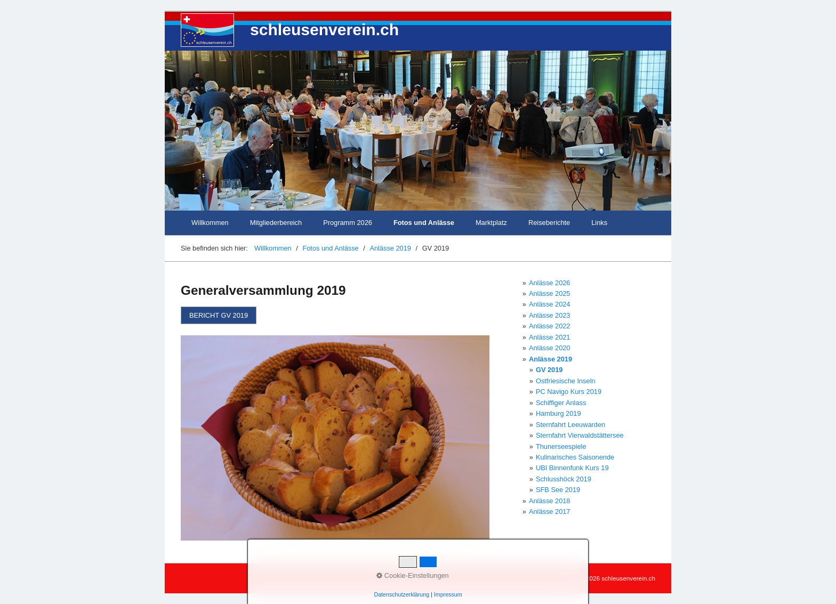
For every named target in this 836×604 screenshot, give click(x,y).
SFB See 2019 (558, 490)
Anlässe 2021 (549, 337)
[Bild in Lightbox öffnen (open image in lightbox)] (335, 438)
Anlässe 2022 (549, 326)
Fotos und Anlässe (423, 223)
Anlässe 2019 (550, 359)
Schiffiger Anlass (561, 403)
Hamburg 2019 (558, 413)
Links (599, 223)
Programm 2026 (347, 223)
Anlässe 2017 (549, 512)
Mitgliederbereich (276, 223)
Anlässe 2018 (549, 501)
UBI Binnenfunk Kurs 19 (572, 468)
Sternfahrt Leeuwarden (570, 425)
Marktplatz (491, 223)
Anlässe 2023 (549, 315)
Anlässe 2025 (549, 293)
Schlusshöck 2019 (563, 479)
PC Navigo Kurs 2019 (568, 392)
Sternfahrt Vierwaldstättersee (580, 435)
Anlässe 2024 (549, 304)
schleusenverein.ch (324, 29)
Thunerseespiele (561, 446)
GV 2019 (549, 370)
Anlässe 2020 (549, 348)
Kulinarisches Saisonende (575, 457)
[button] (218, 315)
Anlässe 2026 (549, 283)
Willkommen (210, 223)
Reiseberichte (549, 223)
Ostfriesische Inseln (566, 381)
